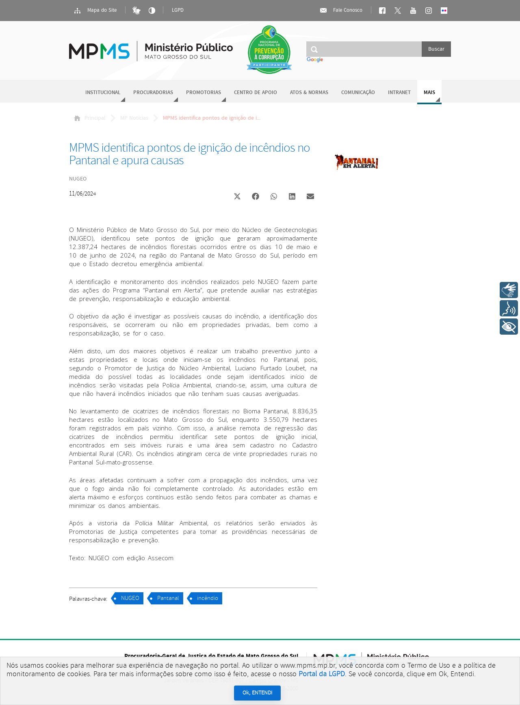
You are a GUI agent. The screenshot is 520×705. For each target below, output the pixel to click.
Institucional (102, 93)
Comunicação (358, 93)
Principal (90, 118)
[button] (237, 197)
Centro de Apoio (255, 93)
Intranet (399, 93)
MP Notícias (134, 118)
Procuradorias (153, 93)
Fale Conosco (340, 10)
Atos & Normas (309, 93)
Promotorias (203, 93)
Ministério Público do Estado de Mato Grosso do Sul (151, 46)
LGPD (178, 10)
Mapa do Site (95, 10)
